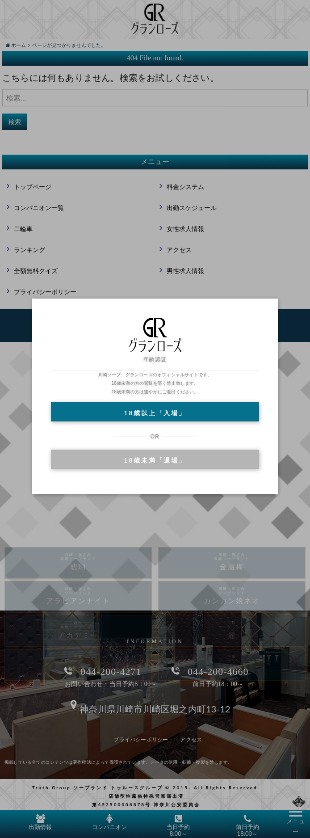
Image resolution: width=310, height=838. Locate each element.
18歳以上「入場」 (155, 413)
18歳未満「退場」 (155, 460)
